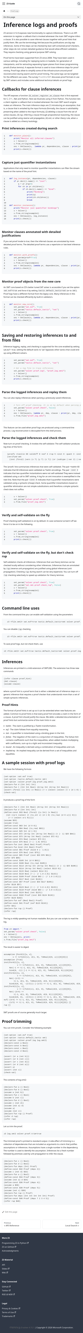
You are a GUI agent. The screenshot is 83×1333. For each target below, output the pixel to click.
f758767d (14, 1327)
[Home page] (4, 11)
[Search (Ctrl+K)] (79, 3)
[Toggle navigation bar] (4, 3)
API (3, 1265)
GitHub (6, 1286)
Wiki (5, 1272)
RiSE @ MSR (8, 1294)
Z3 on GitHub (9, 1247)
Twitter (6, 1290)
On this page (9, 17)
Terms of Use (9, 1312)
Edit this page (9, 1212)
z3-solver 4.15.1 (27, 1327)
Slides (5, 1268)
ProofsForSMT (44, 77)
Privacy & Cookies (11, 1308)
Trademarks (8, 1316)
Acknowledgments (10, 1250)
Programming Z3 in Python (15, 1243)
